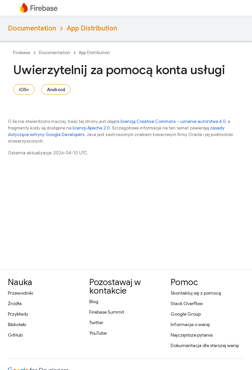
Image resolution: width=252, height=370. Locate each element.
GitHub (15, 335)
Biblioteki (17, 324)
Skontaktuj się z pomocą (196, 293)
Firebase (21, 52)
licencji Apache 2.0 (91, 128)
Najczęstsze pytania (192, 335)
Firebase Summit (106, 312)
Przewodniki (20, 293)
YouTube (98, 333)
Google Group (186, 314)
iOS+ (24, 89)
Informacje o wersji (190, 324)
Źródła (15, 303)
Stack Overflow (187, 303)
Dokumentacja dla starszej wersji (205, 345)
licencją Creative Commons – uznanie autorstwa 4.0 (173, 121)
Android (56, 89)
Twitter (96, 322)
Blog (93, 301)
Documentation (32, 28)
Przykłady (18, 314)
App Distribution (92, 28)
